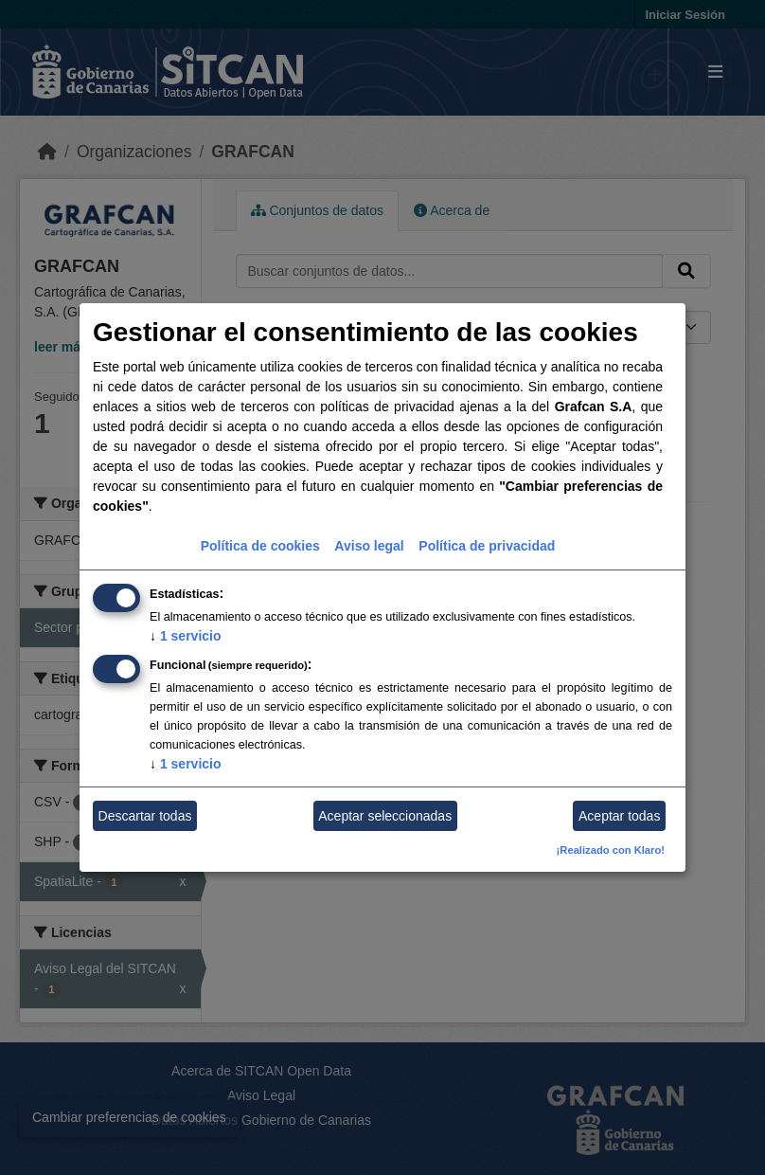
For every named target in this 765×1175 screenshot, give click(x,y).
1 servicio (186, 635)
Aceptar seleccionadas (385, 815)
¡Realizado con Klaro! (611, 850)
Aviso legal (368, 545)
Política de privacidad (486, 545)
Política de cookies (260, 545)
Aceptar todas (619, 815)
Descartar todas (145, 815)
